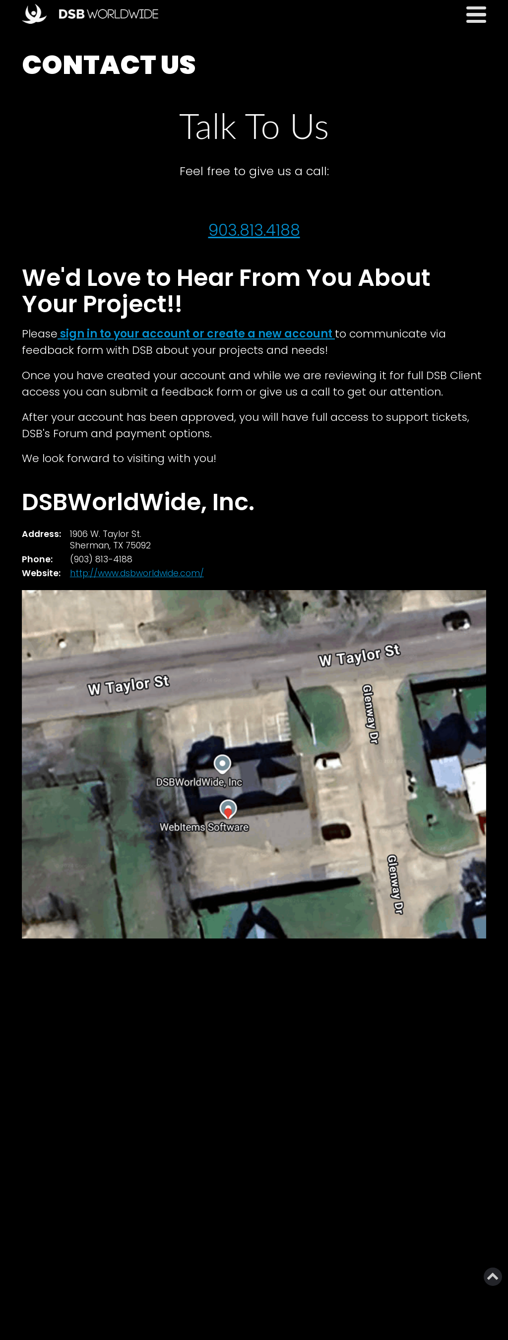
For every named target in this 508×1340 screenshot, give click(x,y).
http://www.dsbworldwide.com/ (137, 573)
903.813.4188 (254, 230)
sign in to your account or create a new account (196, 333)
